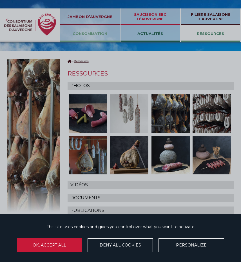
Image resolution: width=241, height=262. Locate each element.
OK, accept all (49, 245)
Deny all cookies (120, 245)
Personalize (191, 245)
